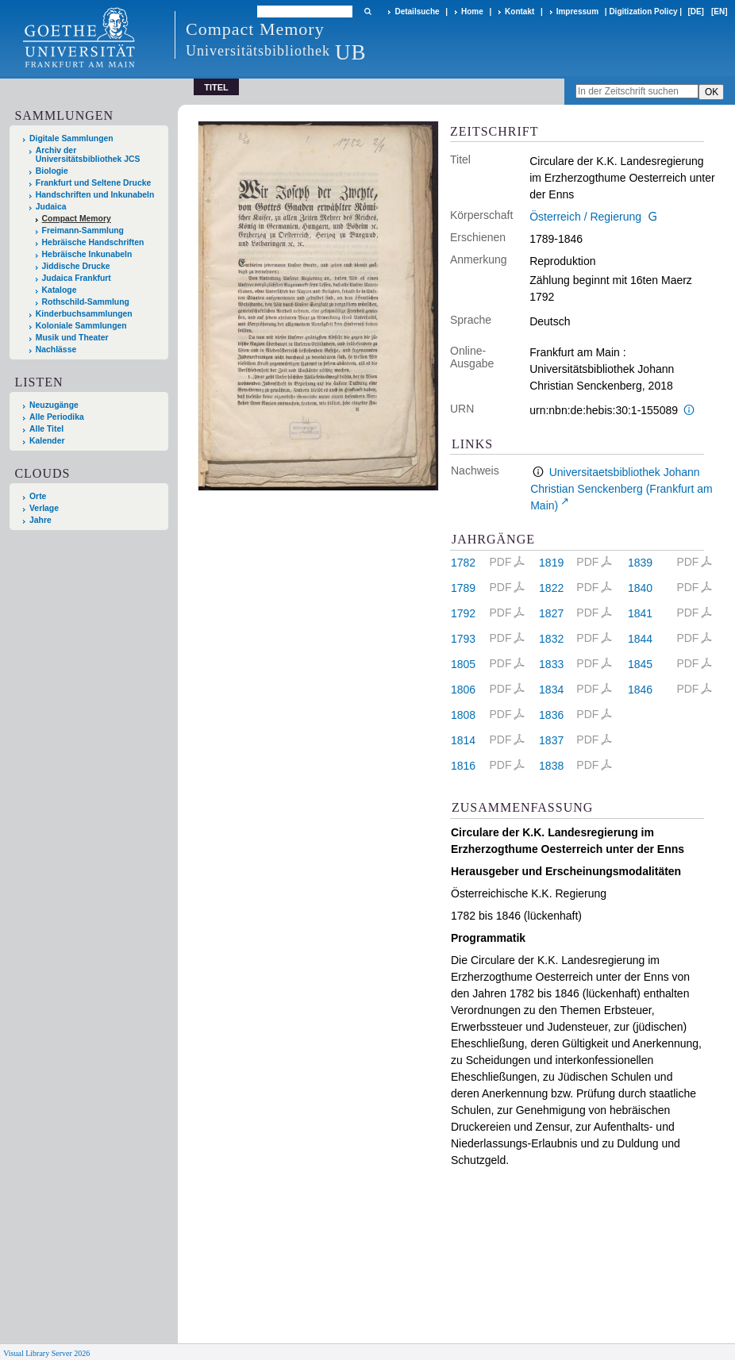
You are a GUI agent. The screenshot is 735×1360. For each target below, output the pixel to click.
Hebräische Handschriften (93, 242)
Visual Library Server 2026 (46, 1353)
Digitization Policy (643, 11)
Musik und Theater (72, 337)
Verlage (44, 508)
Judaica (51, 206)
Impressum (577, 11)
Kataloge (59, 290)
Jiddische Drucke (76, 266)
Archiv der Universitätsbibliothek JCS (88, 154)
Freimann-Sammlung (83, 230)
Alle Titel (46, 429)
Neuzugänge (54, 405)
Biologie (52, 171)
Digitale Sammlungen (71, 138)
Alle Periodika (56, 417)
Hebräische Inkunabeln (87, 254)
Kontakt (519, 11)
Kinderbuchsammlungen (84, 313)
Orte (37, 496)
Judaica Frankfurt (76, 278)
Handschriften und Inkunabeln (95, 194)
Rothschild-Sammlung (85, 302)
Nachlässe (56, 349)
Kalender (46, 440)
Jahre (40, 520)
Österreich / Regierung (585, 216)
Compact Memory (76, 218)
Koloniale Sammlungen (81, 325)
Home (472, 11)
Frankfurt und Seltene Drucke (94, 183)
